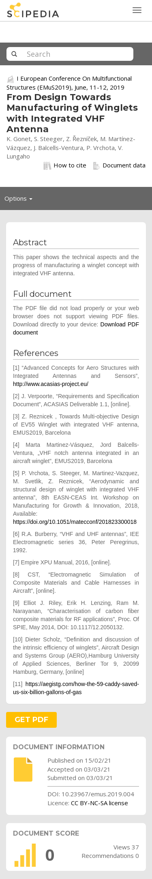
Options (20, 200)
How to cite (64, 165)
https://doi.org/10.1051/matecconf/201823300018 (75, 522)
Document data (119, 165)
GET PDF (31, 719)
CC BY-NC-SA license (99, 803)
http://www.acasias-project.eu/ (50, 384)
